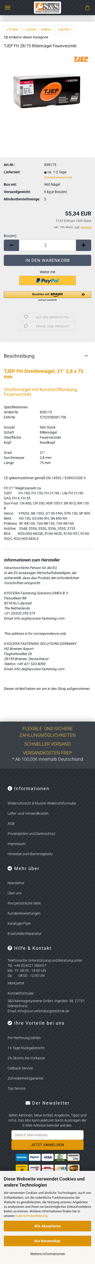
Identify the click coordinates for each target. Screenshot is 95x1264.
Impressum (16, 844)
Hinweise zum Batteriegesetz (30, 854)
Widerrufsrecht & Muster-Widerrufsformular (42, 803)
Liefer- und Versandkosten (28, 813)
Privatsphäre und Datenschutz (31, 834)
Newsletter (16, 883)
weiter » (47, 29)
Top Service (16, 1088)
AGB (11, 823)
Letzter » (65, 29)
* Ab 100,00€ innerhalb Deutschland (47, 759)
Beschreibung (19, 356)
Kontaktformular (21, 993)
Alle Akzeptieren (47, 1226)
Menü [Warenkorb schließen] (7, 7)
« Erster (12, 29)
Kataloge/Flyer (19, 923)
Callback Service (20, 1068)
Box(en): (10, 236)
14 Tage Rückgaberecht (26, 1048)
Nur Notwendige (47, 1241)
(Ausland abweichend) (58, 177)
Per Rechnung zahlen (24, 1038)
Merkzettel (16, 983)
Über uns (15, 893)
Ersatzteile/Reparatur (25, 934)
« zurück (29, 29)
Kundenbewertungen (24, 913)
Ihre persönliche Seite (24, 903)
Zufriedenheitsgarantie (25, 1078)
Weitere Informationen (47, 1254)
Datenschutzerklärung (31, 1216)
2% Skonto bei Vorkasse (26, 1058)
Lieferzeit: (12, 172)
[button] (11, 245)
